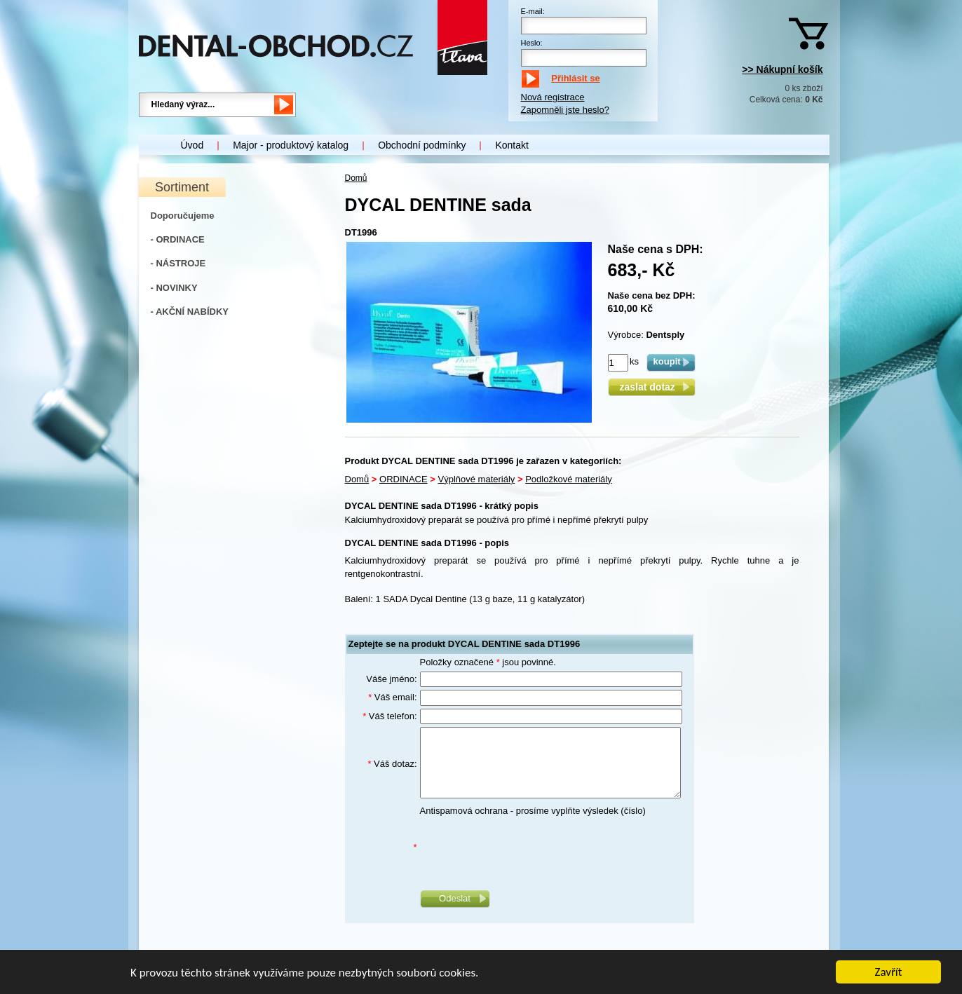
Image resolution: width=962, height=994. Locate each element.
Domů (356, 178)
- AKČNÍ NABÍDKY (190, 311)
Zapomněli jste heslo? (565, 109)
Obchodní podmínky (422, 145)
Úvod (192, 145)
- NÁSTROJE (178, 263)
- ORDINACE (178, 239)
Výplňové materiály (476, 479)
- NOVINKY (174, 287)
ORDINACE (403, 479)
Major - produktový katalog (290, 145)
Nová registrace (553, 97)
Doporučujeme (183, 215)
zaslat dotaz (651, 387)
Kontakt (511, 145)
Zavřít (888, 972)
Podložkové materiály (568, 479)
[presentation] (526, 847)
